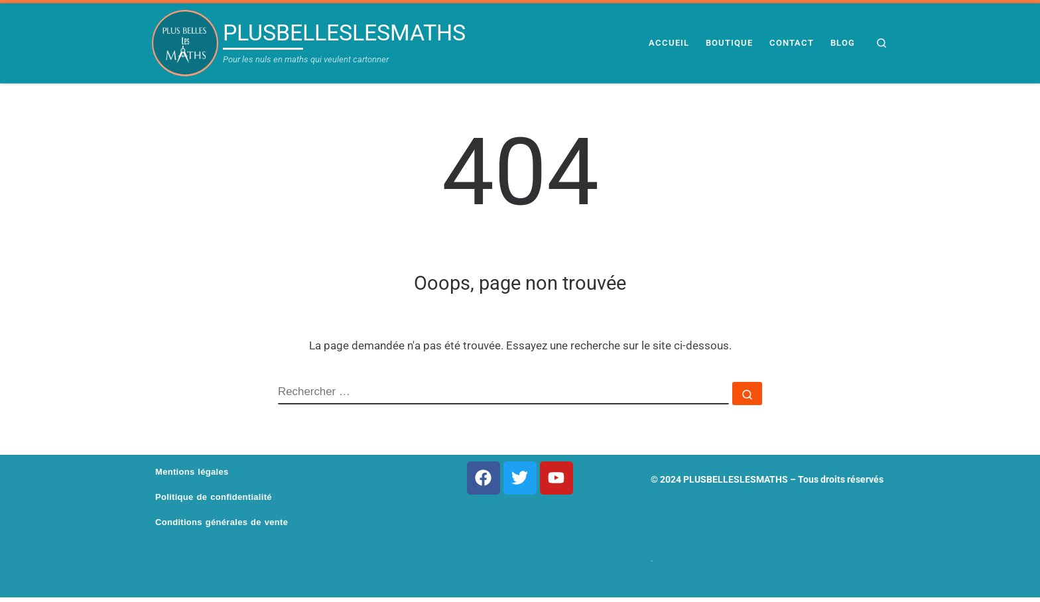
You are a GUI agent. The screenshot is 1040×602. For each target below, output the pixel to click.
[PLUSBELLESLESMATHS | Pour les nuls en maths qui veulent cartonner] (185, 43)
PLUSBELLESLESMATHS (735, 479)
